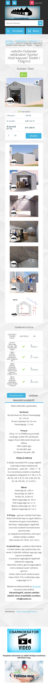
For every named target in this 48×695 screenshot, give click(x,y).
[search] (40, 23)
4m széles (9, 43)
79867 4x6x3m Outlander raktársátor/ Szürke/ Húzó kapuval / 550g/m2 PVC (12, 369)
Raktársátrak (20, 40)
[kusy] (10, 135)
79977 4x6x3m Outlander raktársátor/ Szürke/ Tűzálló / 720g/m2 (12, 381)
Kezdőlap (9, 40)
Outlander (36, 586)
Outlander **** (34, 40)
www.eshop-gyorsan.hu (27, 611)
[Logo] (22, 12)
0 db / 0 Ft (38, 3)
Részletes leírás (16, 395)
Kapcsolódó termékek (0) (23, 400)
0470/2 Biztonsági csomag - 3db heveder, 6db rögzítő (12, 346)
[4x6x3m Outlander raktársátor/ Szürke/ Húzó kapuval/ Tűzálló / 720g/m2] (24, 156)
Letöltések (33, 395)
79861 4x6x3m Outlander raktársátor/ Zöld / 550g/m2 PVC (12, 356)
